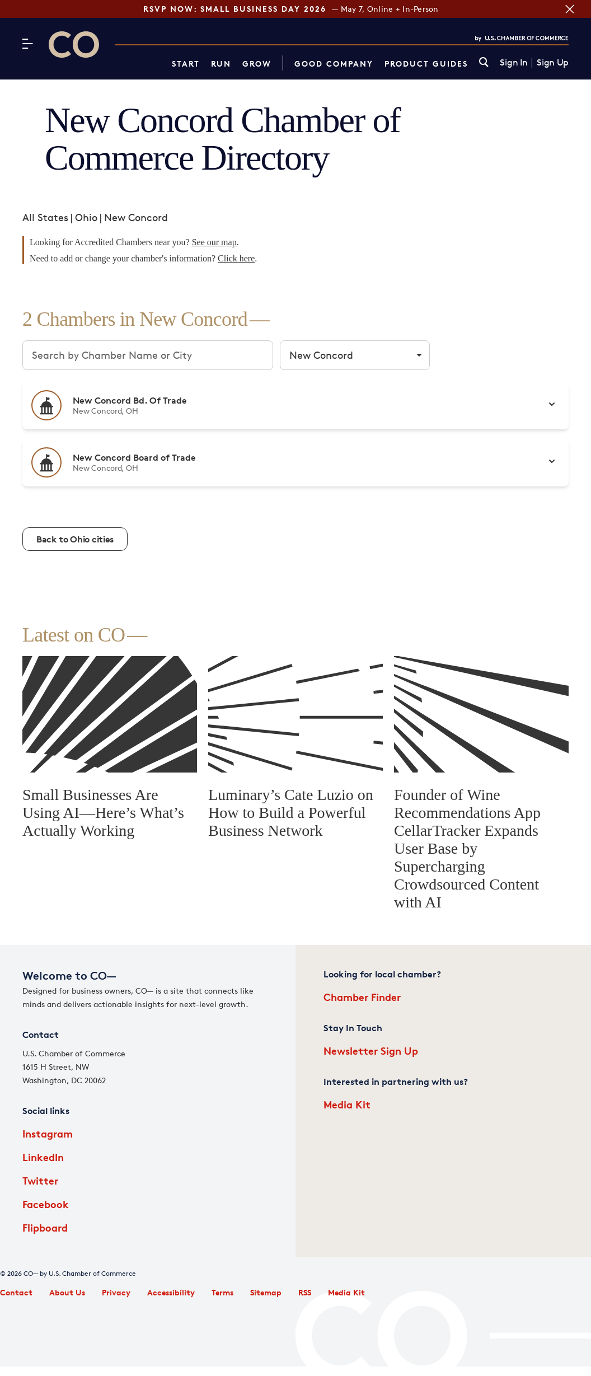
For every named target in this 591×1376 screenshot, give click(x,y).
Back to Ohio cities (75, 539)
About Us (67, 1292)
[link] (484, 63)
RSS (304, 1292)
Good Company (333, 63)
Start (186, 63)
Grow (256, 63)
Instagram (47, 1133)
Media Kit (346, 1104)
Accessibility (171, 1292)
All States (45, 217)
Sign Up (553, 63)
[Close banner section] (568, 9)
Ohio (86, 217)
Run (221, 63)
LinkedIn (43, 1156)
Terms (222, 1292)
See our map (214, 242)
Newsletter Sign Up (370, 1050)
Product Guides (426, 63)
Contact (16, 1292)
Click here (236, 258)
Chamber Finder (362, 996)
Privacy (116, 1292)
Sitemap (266, 1292)
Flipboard (45, 1227)
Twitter (40, 1180)
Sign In (513, 63)
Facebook (45, 1203)
